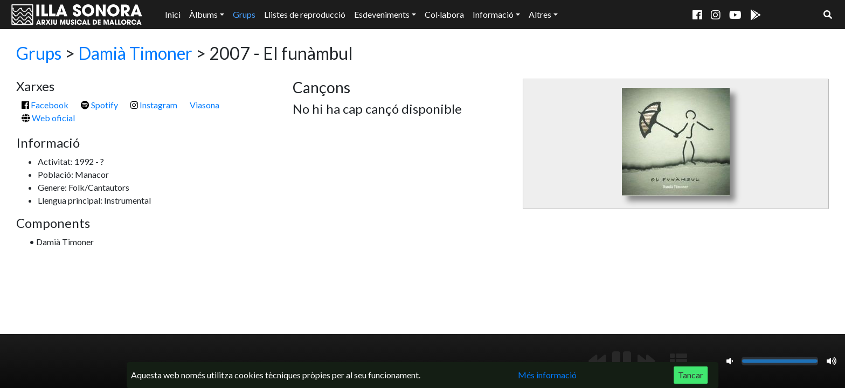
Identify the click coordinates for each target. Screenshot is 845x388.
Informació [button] (493, 14)
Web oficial (48, 118)
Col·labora (444, 14)
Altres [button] (540, 14)
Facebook (45, 105)
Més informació (547, 375)
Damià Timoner (135, 53)
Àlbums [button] (203, 14)
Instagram (153, 105)
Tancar (690, 375)
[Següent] (646, 361)
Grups (244, 14)
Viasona (204, 105)
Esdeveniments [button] (382, 14)
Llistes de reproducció (304, 14)
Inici (173, 14)
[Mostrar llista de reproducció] (678, 361)
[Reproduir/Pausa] (621, 361)
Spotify (99, 105)
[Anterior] (597, 361)
